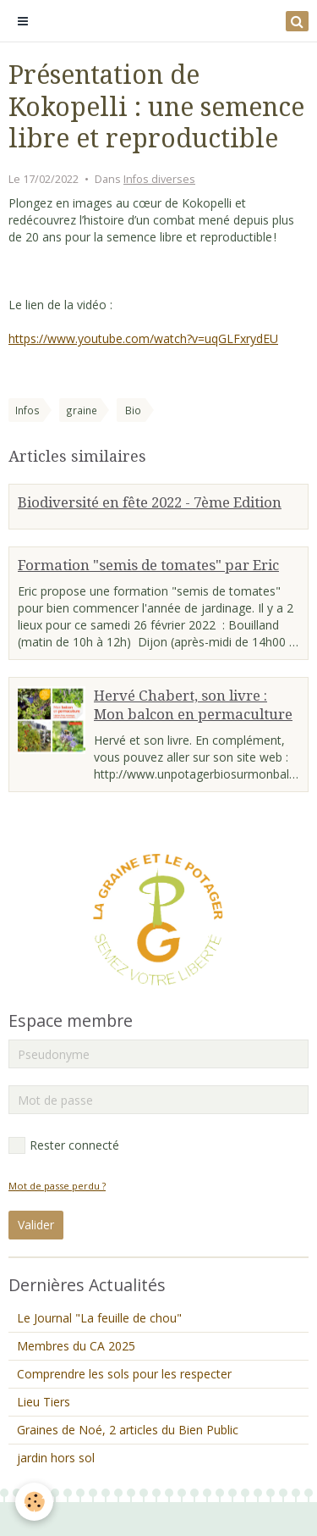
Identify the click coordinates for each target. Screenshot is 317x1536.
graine (81, 410)
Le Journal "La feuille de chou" (99, 1318)
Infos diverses (159, 179)
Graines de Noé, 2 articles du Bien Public (127, 1430)
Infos (27, 410)
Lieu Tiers (43, 1402)
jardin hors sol (56, 1458)
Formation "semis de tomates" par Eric (148, 565)
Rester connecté (63, 1145)
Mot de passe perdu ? (57, 1185)
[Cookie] (34, 1502)
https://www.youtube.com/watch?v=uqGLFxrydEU (143, 338)
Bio (133, 410)
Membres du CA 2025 (76, 1346)
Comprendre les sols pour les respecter (124, 1374)
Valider (36, 1225)
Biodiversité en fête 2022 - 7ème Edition (149, 502)
